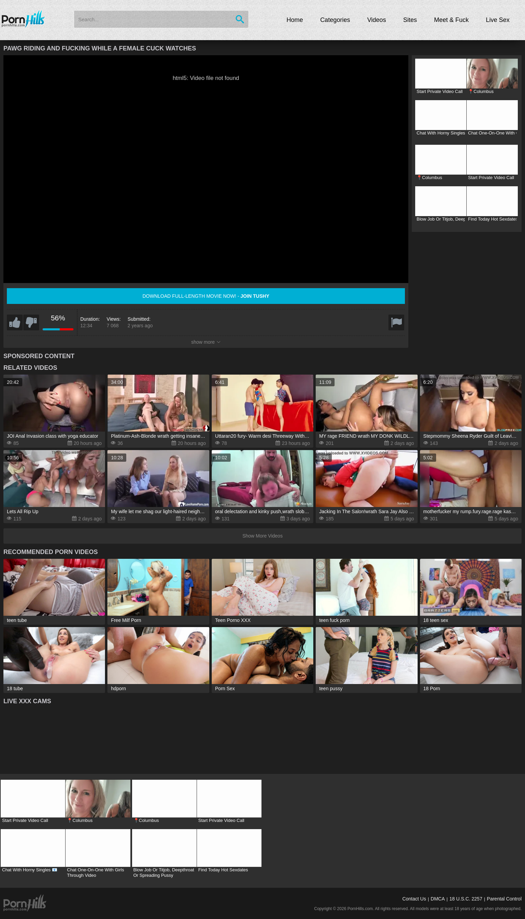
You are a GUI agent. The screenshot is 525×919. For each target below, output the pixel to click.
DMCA (438, 899)
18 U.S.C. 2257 (466, 899)
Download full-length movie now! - (205, 296)
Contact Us (414, 899)
